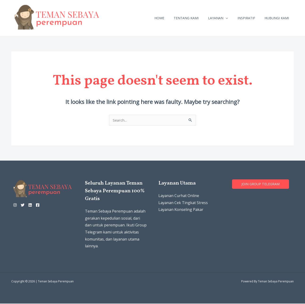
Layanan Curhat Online (178, 196)
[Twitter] (25, 205)
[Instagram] (15, 205)
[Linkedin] (36, 205)
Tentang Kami (186, 18)
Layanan (215, 18)
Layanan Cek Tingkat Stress (183, 203)
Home (159, 18)
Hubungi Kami (277, 18)
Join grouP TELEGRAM (261, 184)
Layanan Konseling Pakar (180, 210)
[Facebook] (46, 205)
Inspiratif (246, 18)
